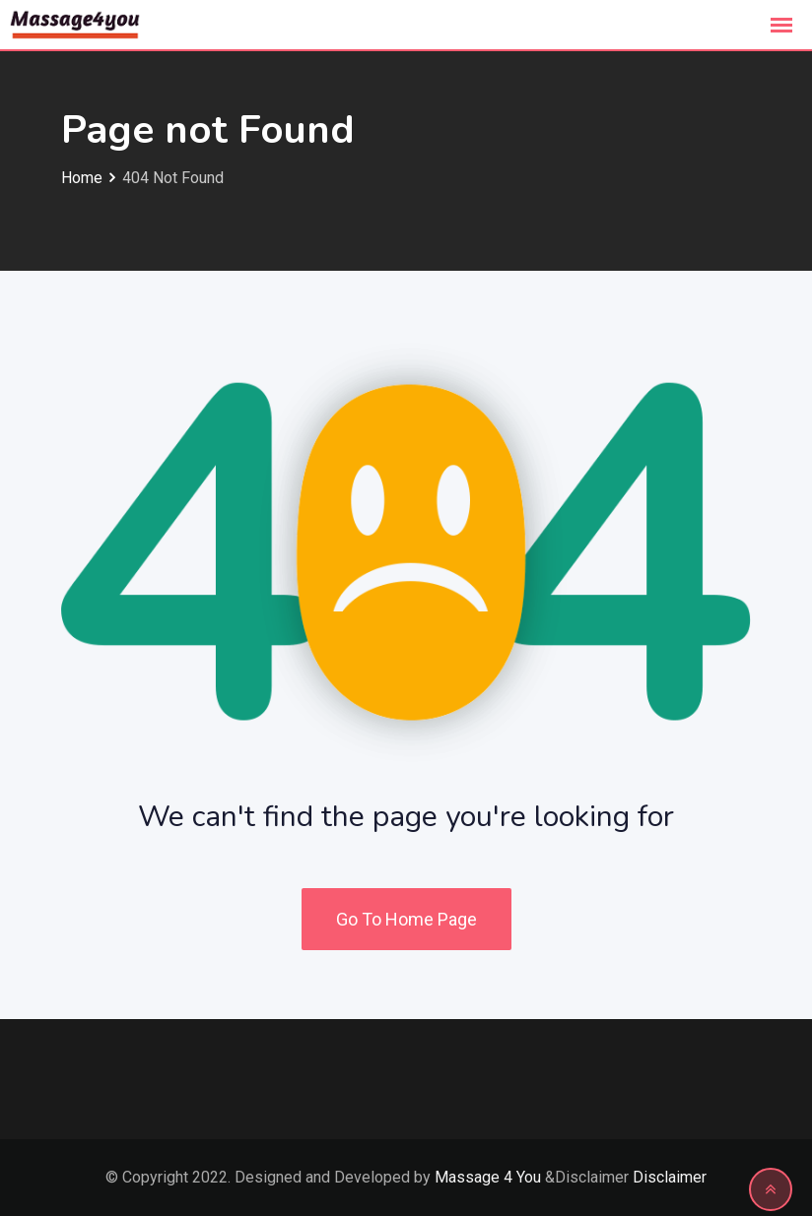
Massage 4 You (488, 1177)
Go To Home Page (406, 919)
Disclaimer (670, 1177)
